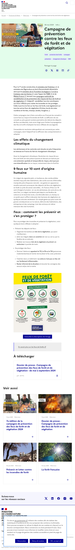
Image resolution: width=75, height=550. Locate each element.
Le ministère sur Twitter (46, 498)
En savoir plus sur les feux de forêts (31, 347)
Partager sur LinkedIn (57, 70)
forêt (46, 55)
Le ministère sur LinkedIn (52, 498)
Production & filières (14, 15)
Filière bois (26, 15)
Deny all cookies (38, 541)
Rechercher (67, 3)
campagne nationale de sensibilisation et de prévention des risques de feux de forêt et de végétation (37, 98)
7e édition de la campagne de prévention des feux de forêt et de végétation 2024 (19, 425)
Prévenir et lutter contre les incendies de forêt (19, 471)
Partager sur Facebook (46, 70)
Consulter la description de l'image (38, 336)
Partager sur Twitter (52, 70)
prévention (48, 59)
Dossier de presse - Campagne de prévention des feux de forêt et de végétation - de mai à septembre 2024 (36, 367)
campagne (67, 55)
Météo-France (19, 96)
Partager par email (63, 70)
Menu (72, 3)
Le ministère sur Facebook (58, 498)
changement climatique (59, 59)
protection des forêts (56, 55)
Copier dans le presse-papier (68, 70)
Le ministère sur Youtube (71, 498)
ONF (69, 59)
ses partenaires (20, 520)
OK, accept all (55, 541)
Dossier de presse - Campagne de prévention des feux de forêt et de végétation (55, 425)
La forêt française (51, 469)
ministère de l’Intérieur (46, 87)
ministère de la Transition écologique (36, 91)
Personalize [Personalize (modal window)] (21, 541)
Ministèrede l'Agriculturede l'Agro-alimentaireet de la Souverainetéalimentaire (9, 5)
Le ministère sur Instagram (64, 498)
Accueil (4, 15)
